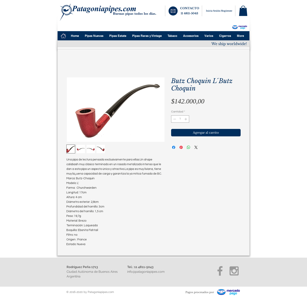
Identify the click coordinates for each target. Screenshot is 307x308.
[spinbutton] (180, 119)
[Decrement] (174, 119)
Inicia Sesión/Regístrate (219, 10)
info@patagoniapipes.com (146, 272)
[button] (243, 11)
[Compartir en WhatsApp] (188, 147)
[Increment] (186, 119)
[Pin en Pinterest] (181, 147)
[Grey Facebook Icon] (220, 271)
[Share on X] (196, 147)
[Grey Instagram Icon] (234, 271)
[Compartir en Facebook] (173, 147)
